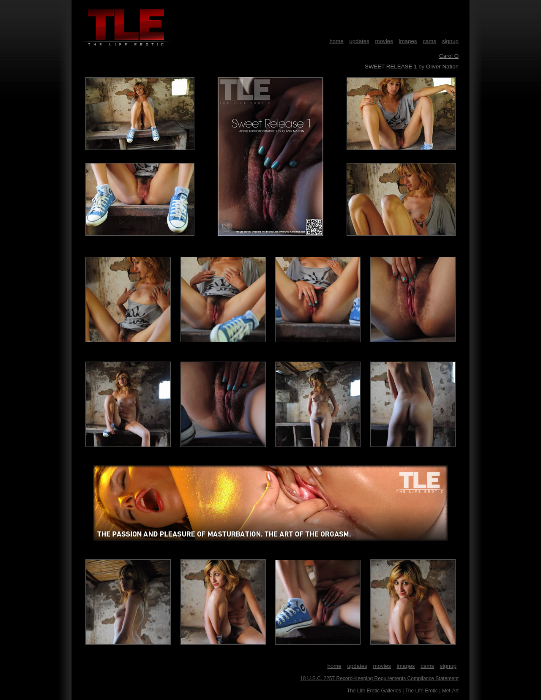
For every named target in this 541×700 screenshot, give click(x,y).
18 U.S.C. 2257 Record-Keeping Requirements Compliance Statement (379, 678)
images (408, 41)
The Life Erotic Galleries (374, 691)
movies (384, 41)
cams (429, 41)
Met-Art (450, 691)
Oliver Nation (442, 66)
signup (450, 41)
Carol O (449, 56)
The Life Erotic (421, 691)
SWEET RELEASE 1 (391, 66)
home (336, 41)
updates (359, 41)
